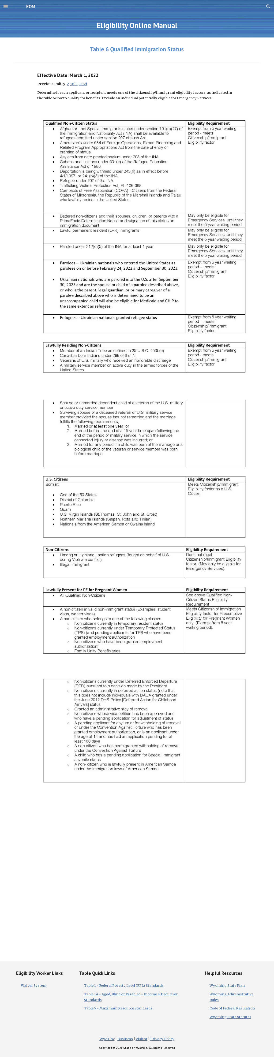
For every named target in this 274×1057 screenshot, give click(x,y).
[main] (136, 25)
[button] (5, 6)
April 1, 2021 (77, 84)
